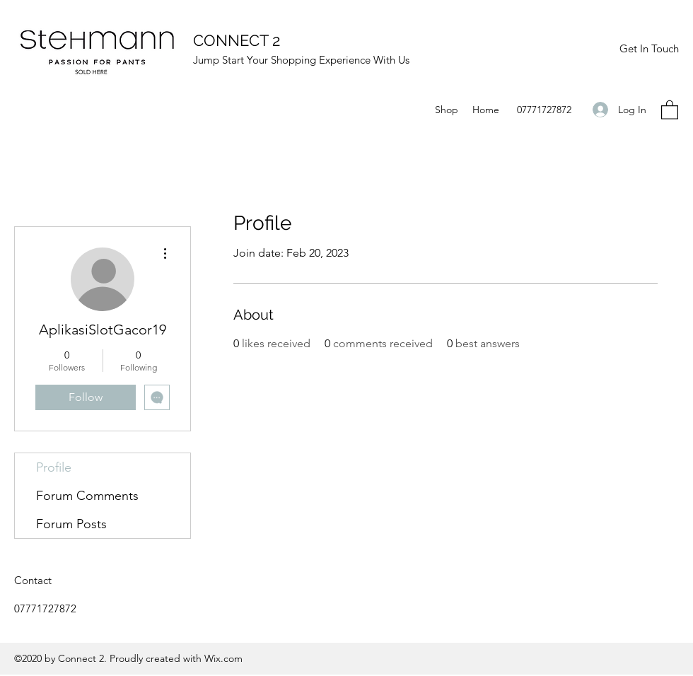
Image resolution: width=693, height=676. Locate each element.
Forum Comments (87, 495)
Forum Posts (71, 524)
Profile (53, 467)
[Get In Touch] (649, 49)
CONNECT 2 (236, 40)
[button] (669, 109)
